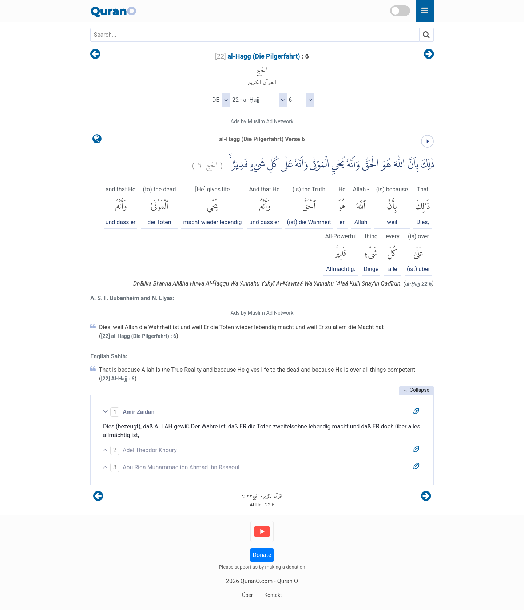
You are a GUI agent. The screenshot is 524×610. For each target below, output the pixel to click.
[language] (97, 140)
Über (247, 595)
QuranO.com (257, 581)
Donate (262, 554)
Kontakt (273, 595)
